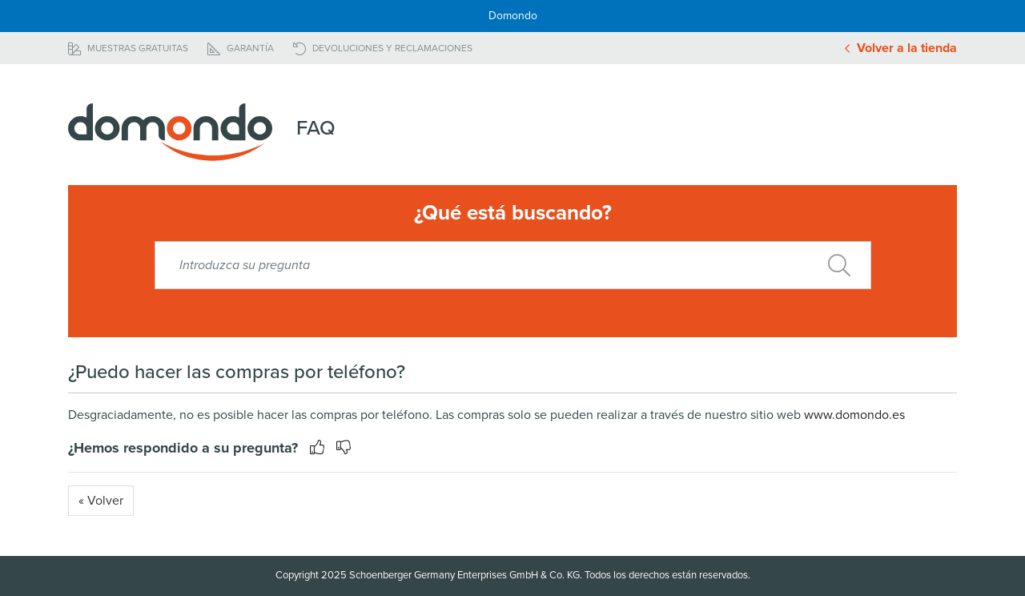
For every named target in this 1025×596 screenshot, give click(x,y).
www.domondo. (848, 415)
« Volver (100, 501)
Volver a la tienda (901, 48)
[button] (339, 448)
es (898, 415)
